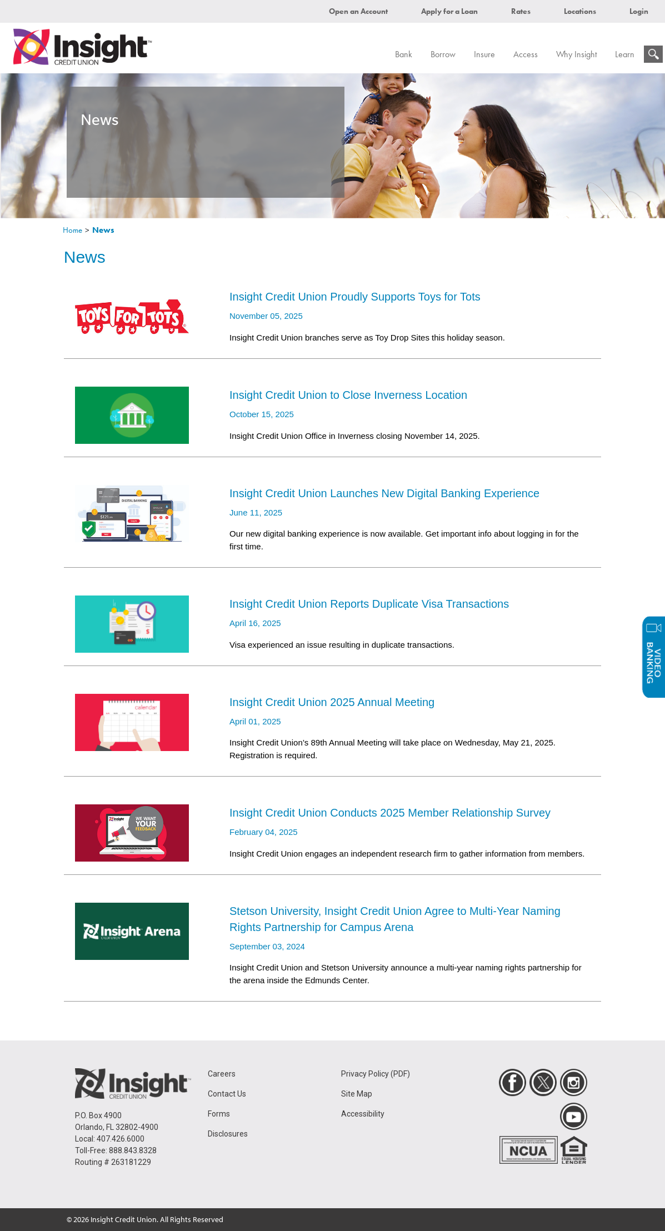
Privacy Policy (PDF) (375, 1073)
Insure (484, 54)
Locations (580, 11)
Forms (219, 1113)
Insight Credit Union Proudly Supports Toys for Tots (355, 297)
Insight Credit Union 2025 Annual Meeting (331, 702)
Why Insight (576, 54)
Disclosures (228, 1133)
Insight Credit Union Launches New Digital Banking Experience (384, 493)
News (103, 230)
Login (638, 11)
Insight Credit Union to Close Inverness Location (348, 395)
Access (525, 54)
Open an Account (358, 11)
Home (72, 230)
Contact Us (227, 1093)
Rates (521, 11)
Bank (403, 54)
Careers (222, 1073)
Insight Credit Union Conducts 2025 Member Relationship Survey (390, 813)
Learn (624, 54)
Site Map (356, 1093)
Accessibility (362, 1113)
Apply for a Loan (449, 11)
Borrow (443, 54)
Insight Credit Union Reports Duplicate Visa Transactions (369, 604)
